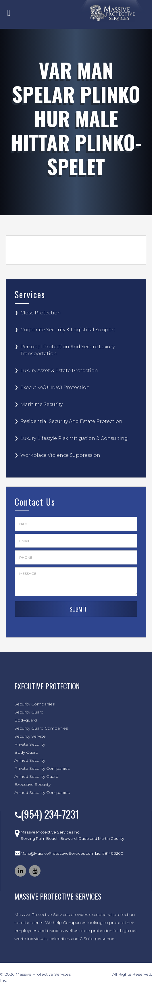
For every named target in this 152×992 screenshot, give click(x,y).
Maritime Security (41, 404)
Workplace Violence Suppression (60, 455)
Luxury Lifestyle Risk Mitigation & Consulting (74, 438)
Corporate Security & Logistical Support (68, 329)
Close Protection (40, 313)
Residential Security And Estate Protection (71, 421)
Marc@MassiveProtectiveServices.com (57, 853)
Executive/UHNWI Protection (55, 387)
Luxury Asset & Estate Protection (59, 370)
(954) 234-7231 (50, 813)
